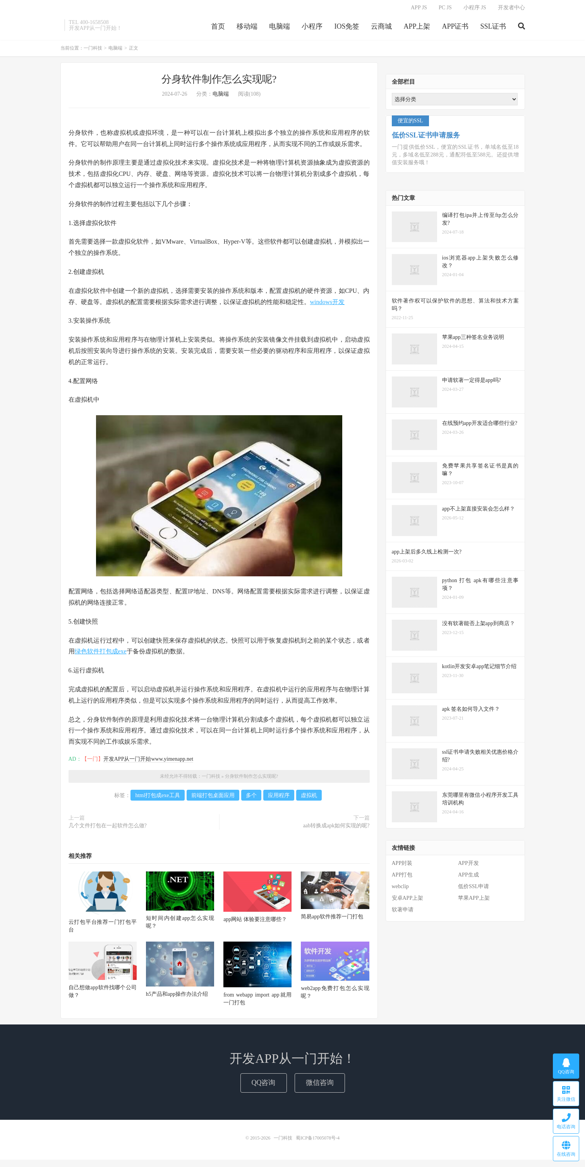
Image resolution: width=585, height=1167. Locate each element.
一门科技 (93, 51)
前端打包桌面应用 (213, 798)
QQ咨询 (264, 1086)
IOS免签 (346, 29)
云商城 (381, 29)
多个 (251, 798)
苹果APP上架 (474, 901)
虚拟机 (309, 798)
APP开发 (468, 866)
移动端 (247, 29)
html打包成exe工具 (157, 798)
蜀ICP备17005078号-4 (318, 1141)
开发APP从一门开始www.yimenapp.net (148, 762)
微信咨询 (320, 1086)
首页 (218, 29)
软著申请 (402, 913)
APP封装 (402, 866)
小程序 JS (474, 10)
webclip (400, 889)
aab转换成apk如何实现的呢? (336, 829)
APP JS (419, 10)
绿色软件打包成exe (101, 654)
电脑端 (279, 29)
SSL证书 (493, 29)
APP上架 (416, 29)
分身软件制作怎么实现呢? (219, 82)
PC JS (445, 10)
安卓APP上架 (408, 901)
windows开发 (327, 304)
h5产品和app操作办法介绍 (177, 997)
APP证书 (455, 29)
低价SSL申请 (473, 889)
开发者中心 (511, 10)
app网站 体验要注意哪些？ (255, 922)
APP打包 (402, 878)
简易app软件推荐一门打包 (332, 920)
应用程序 (279, 798)
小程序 (312, 29)
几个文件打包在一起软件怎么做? (108, 829)
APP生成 (468, 878)
